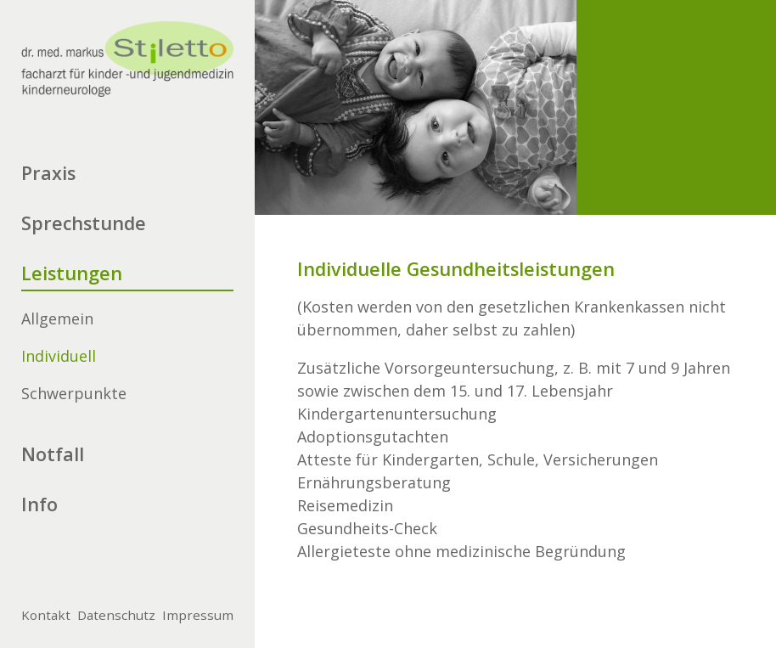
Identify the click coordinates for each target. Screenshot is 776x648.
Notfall (52, 454)
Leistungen (71, 273)
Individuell (58, 356)
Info (39, 504)
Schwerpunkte (74, 393)
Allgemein (57, 318)
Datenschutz (116, 615)
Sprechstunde (83, 223)
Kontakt (45, 615)
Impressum (197, 615)
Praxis (48, 173)
